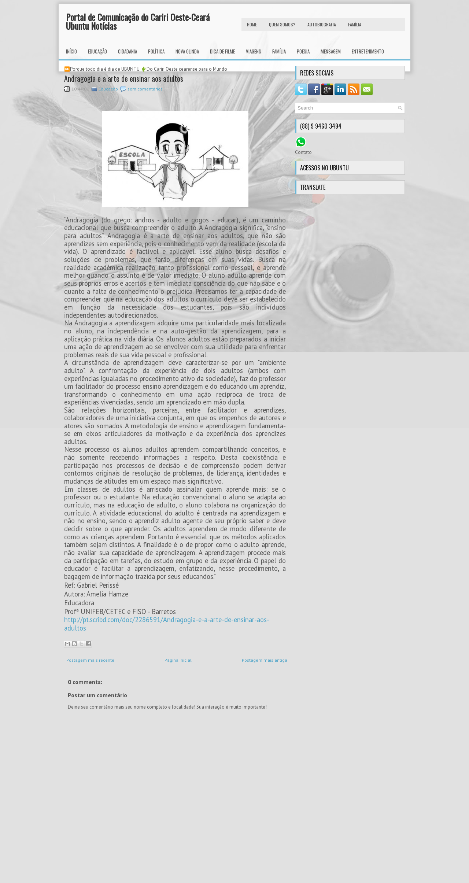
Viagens (253, 51)
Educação (97, 51)
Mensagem (331, 51)
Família (279, 51)
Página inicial (178, 660)
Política (156, 51)
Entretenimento (368, 51)
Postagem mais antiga (264, 660)
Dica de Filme (222, 51)
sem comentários (145, 89)
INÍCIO (71, 51)
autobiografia (321, 24)
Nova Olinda (187, 51)
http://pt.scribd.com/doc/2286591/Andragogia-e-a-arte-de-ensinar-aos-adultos (166, 623)
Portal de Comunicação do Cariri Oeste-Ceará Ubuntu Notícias (138, 21)
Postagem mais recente (90, 660)
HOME (252, 24)
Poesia (303, 51)
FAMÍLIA (354, 24)
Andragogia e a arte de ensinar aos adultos (123, 78)
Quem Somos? (282, 24)
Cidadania (127, 51)
